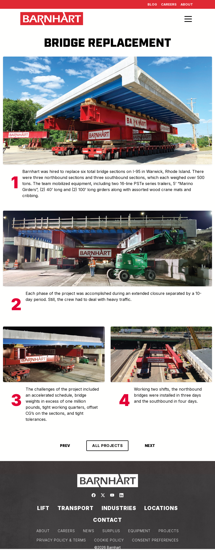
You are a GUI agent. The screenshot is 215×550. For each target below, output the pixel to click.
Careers (169, 4)
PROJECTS (169, 531)
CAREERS (66, 531)
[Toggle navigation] (188, 18)
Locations (161, 508)
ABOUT (43, 531)
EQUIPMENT (139, 531)
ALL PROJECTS (107, 445)
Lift (43, 508)
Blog (152, 4)
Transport (75, 508)
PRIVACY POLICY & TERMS (61, 540)
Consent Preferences (155, 540)
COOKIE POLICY (109, 540)
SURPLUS (111, 531)
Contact (107, 520)
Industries (119, 508)
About (187, 4)
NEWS (88, 531)
